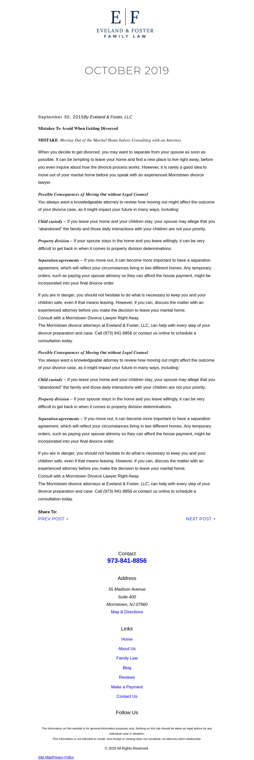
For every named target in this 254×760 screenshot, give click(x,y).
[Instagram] (145, 723)
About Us (127, 648)
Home (126, 639)
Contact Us (127, 696)
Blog (127, 667)
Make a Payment (127, 687)
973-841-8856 (127, 560)
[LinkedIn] (109, 723)
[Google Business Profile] (133, 723)
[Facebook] (121, 723)
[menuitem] (45, 757)
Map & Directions (127, 612)
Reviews (127, 677)
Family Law (127, 658)
